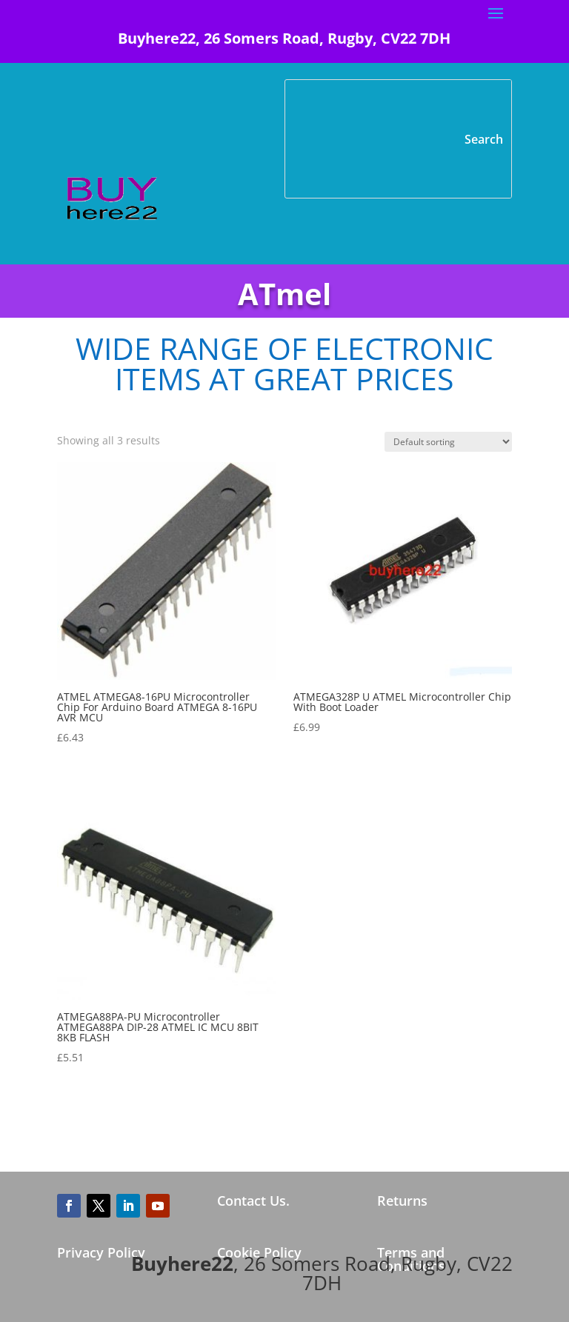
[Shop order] (448, 442)
